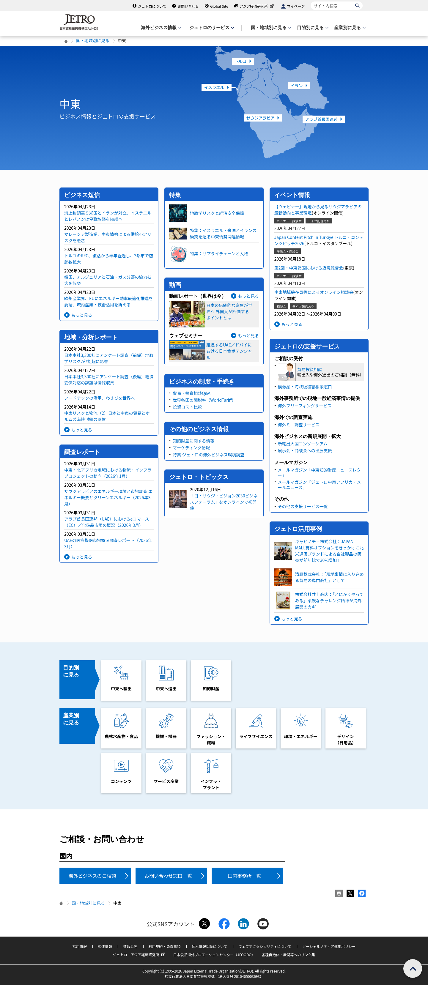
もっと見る (81, 315)
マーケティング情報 (191, 447)
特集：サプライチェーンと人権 (219, 253)
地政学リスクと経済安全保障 (217, 213)
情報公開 (130, 946)
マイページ (296, 6)
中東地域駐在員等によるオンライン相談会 (313, 292)
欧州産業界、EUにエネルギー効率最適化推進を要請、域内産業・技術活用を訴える (108, 301)
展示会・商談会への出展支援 (305, 450)
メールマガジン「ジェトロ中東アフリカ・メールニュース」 (319, 484)
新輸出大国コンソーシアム (303, 444)
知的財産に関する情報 (193, 441)
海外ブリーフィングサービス (305, 406)
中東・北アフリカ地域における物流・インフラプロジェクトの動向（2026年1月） (108, 473)
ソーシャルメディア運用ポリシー (328, 946)
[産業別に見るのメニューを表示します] (349, 27)
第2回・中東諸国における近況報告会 (308, 268)
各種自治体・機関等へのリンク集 (288, 954)
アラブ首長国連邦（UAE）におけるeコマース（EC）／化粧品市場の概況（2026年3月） (106, 522)
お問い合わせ (188, 6)
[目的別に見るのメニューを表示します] (312, 27)
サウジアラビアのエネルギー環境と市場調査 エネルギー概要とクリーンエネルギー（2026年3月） (108, 497)
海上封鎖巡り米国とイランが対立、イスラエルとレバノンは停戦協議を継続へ (108, 216)
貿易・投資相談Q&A (191, 393)
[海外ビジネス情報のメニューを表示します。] (160, 27)
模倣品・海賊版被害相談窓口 (305, 387)
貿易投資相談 (309, 369)
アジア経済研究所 (257, 6)
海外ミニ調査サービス (299, 425)
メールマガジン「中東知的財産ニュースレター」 (319, 472)
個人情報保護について (209, 946)
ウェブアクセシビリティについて (264, 946)
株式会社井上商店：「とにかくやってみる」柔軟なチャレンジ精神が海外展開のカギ (329, 600)
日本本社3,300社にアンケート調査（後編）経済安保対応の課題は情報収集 (108, 379)
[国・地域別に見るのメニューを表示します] (270, 27)
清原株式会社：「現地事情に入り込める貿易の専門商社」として (329, 577)
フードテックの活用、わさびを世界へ (99, 398)
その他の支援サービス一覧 (303, 506)
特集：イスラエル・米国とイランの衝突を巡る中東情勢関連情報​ (223, 233)
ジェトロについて (152, 6)
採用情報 (80, 946)
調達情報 (105, 946)
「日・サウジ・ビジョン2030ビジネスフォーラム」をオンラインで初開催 (223, 502)
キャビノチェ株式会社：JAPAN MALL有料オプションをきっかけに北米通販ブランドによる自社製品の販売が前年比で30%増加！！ (329, 550)
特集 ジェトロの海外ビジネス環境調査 (208, 455)
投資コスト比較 (187, 407)
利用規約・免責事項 (165, 946)
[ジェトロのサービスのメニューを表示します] (211, 27)
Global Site (219, 6)
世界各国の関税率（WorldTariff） (204, 400)
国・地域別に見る (92, 40)
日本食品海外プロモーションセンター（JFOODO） (214, 954)
